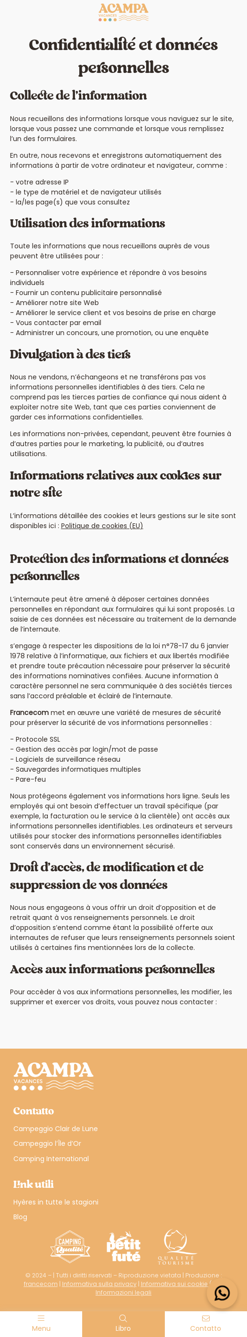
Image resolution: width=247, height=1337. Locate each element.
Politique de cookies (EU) (102, 526)
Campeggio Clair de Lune (55, 1128)
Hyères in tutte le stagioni (55, 1202)
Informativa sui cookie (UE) (181, 1284)
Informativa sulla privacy (99, 1284)
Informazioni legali (123, 1292)
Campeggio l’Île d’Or (47, 1143)
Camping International (51, 1158)
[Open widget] (222, 1293)
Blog (20, 1217)
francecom (41, 1284)
